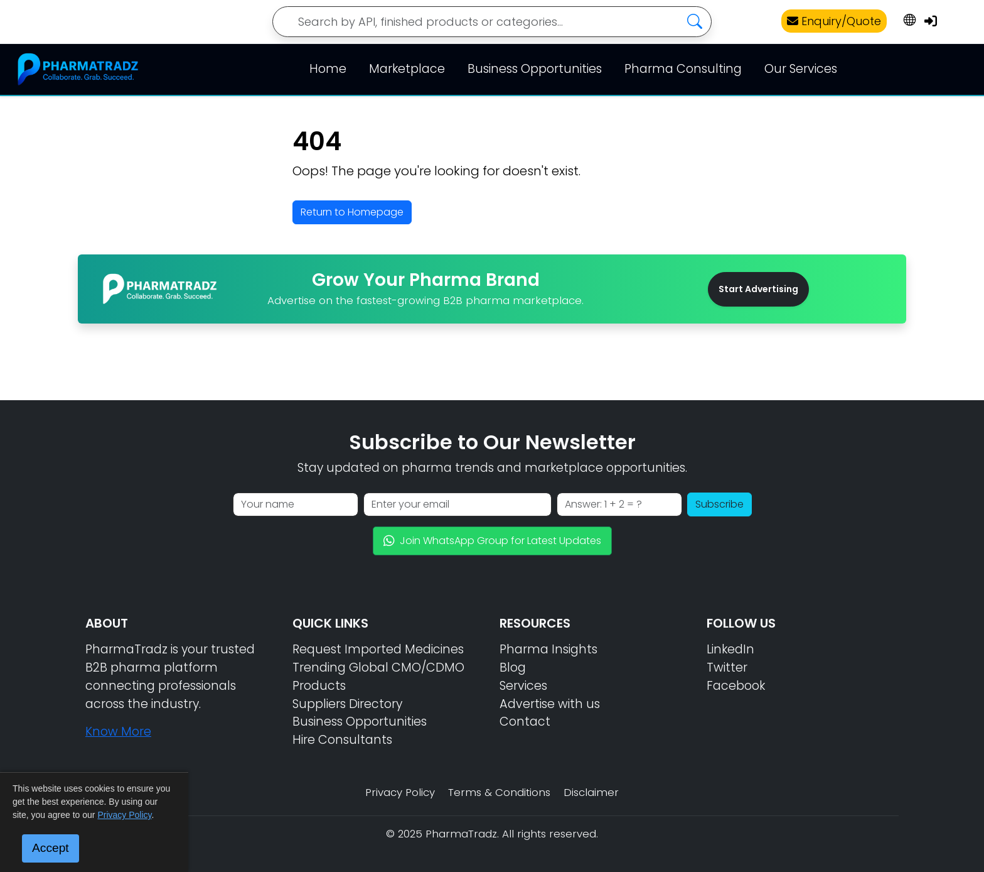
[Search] (492, 21)
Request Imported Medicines (378, 649)
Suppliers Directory (347, 703)
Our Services (800, 68)
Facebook (736, 685)
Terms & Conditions (499, 792)
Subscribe (719, 504)
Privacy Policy (400, 792)
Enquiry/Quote (834, 21)
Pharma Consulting (683, 68)
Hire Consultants (342, 739)
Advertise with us (550, 703)
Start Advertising (758, 289)
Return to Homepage (352, 212)
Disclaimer (591, 792)
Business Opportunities (535, 68)
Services (523, 685)
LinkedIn (730, 649)
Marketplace (407, 68)
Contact (525, 721)
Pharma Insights (548, 649)
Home (327, 68)
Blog (513, 667)
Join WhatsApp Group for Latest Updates (492, 540)
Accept (50, 847)
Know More (118, 731)
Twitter (727, 667)
